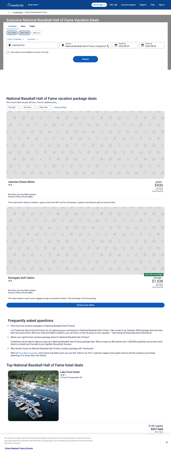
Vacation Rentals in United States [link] (59, 403)
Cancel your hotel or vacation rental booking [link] (144, 403)
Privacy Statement (12, 448)
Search (85, 61)
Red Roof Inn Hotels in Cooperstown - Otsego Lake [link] (107, 366)
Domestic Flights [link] (53, 411)
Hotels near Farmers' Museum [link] (98, 351)
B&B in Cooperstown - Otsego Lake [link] (27, 356)
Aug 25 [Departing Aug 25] (120, 49)
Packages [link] (23, 13)
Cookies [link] (91, 403)
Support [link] (132, 399)
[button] (85, 334)
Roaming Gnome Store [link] (14, 424)
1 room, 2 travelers (135, 40)
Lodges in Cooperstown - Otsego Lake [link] (101, 371)
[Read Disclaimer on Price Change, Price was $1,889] (147, 152)
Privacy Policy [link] (93, 399)
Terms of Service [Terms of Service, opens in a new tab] (26, 448)
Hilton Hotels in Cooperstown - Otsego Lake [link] (104, 361)
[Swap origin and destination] (61, 48)
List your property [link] (12, 407)
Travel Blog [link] (51, 432)
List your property (128, 5)
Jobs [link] (8, 403)
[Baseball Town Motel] (139, 258)
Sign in (162, 5)
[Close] (167, 442)
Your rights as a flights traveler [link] (139, 420)
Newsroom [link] (10, 415)
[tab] (76, 33)
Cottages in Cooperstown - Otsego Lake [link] (29, 361)
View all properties (85, 295)
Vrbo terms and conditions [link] (97, 411)
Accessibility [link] (92, 415)
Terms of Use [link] (92, 407)
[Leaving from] (36, 48)
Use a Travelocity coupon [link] (137, 415)
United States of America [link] (50, 13)
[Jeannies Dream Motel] (112, 130)
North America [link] (34, 13)
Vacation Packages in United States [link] (59, 407)
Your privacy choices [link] (95, 420)
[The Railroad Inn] (85, 258)
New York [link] (65, 13)
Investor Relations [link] (12, 420)
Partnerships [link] (10, 411)
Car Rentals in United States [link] (57, 415)
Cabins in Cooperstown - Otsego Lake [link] (101, 356)
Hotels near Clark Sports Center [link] (26, 351)
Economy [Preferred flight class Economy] (153, 40)
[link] (47, 315)
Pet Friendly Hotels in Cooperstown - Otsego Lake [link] (33, 366)
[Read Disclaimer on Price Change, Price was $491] (151, 121)
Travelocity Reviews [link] (54, 420)
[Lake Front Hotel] (32, 258)
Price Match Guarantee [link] (28, 218)
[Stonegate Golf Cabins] (112, 159)
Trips (153, 5)
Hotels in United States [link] (55, 399)
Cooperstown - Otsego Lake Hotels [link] (27, 371)
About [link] (8, 399)
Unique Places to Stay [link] (55, 428)
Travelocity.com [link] (12, 13)
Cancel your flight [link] (135, 407)
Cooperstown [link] (75, 13)
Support (143, 5)
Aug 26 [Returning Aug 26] (144, 49)
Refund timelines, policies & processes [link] (142, 411)
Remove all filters (61, 113)
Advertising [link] (10, 428)
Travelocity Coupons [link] (54, 424)
